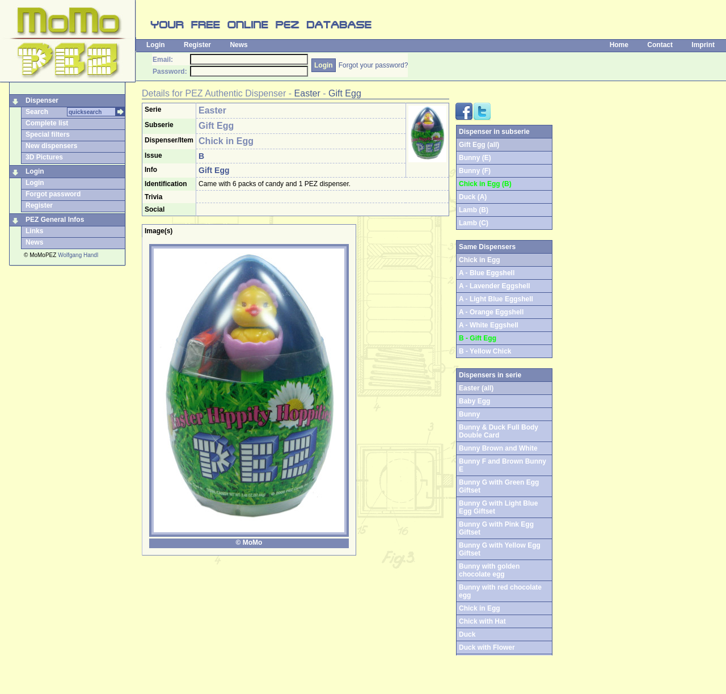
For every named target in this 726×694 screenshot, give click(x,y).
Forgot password (53, 194)
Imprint (703, 45)
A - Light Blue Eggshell (496, 299)
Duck (467, 634)
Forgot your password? (373, 65)
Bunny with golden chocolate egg (489, 570)
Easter (307, 93)
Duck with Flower (487, 647)
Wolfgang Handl (78, 255)
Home (619, 45)
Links (34, 231)
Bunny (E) (475, 158)
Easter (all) (476, 388)
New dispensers (51, 146)
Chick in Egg (479, 608)
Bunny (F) (475, 171)
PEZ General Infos (55, 220)
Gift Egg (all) (479, 145)
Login (155, 45)
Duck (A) (473, 197)
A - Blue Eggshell (486, 273)
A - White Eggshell (488, 325)
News (238, 45)
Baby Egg (474, 401)
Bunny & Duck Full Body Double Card (498, 431)
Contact (660, 45)
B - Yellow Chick (485, 351)
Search (37, 112)
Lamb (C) (473, 223)
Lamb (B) (473, 210)
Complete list (47, 123)
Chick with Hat (482, 621)
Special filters (48, 134)
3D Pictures (44, 157)
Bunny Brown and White (498, 448)
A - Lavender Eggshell (494, 286)
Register (197, 45)
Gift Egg (344, 93)
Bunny (469, 414)
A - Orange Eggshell (491, 312)
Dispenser (42, 100)
